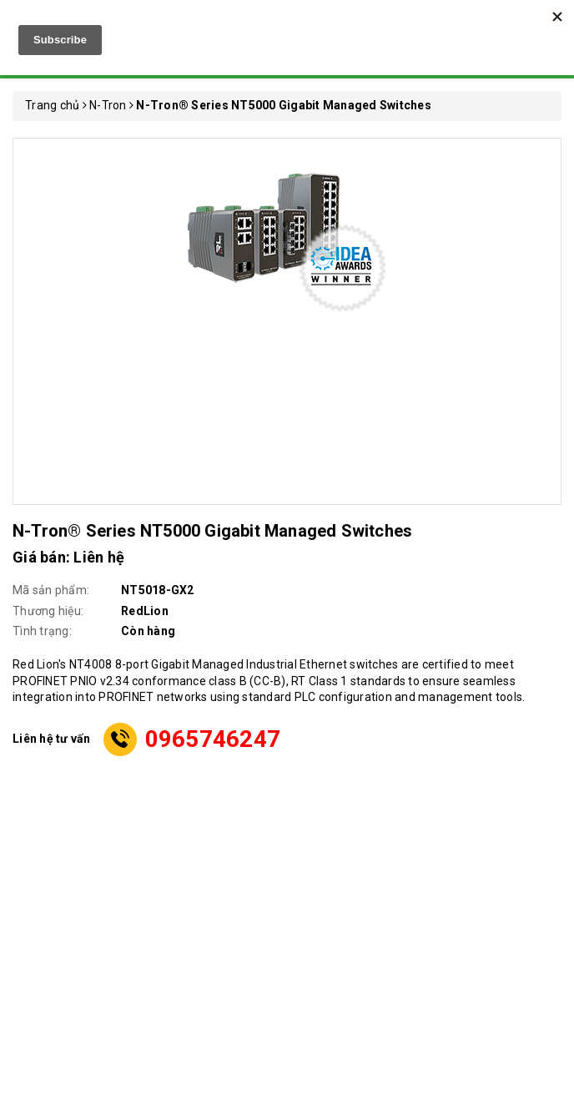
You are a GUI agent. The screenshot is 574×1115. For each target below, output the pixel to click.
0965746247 (213, 739)
